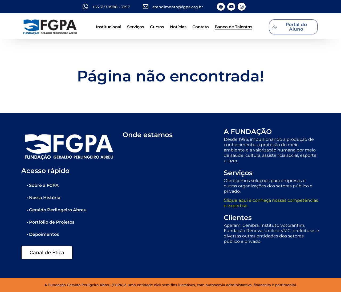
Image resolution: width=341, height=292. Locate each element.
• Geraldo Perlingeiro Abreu (57, 209)
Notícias (178, 26)
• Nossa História (43, 197)
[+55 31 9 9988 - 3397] (85, 6)
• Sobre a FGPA (43, 185)
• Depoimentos (43, 234)
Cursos (157, 26)
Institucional (108, 26)
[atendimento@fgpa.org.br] (145, 6)
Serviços (135, 26)
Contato (200, 26)
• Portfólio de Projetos (50, 222)
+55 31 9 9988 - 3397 (111, 7)
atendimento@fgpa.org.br (177, 7)
